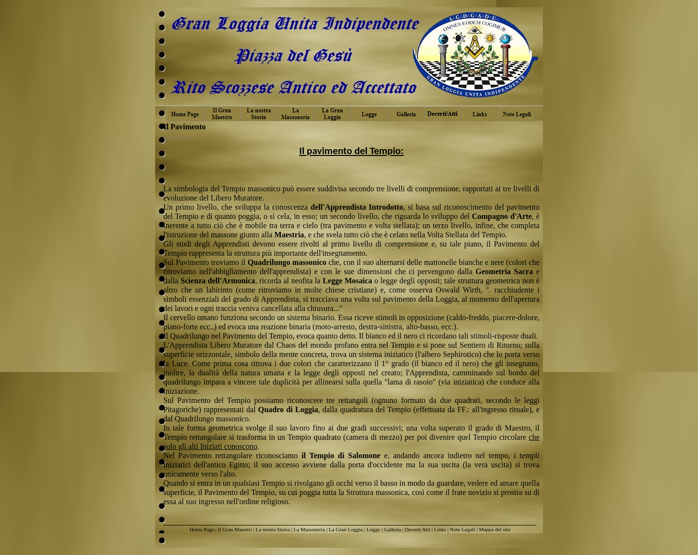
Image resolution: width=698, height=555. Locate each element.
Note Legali (462, 529)
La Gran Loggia (346, 529)
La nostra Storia (272, 529)
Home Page (202, 529)
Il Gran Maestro (235, 529)
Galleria (392, 529)
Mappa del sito (494, 529)
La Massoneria (309, 529)
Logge (373, 529)
